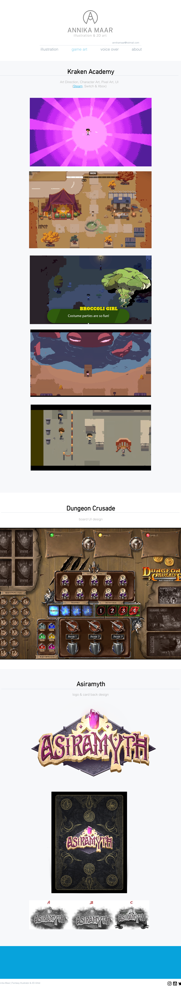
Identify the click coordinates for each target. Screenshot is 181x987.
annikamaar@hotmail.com (125, 42)
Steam (78, 86)
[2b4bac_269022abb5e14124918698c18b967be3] (175, 984)
